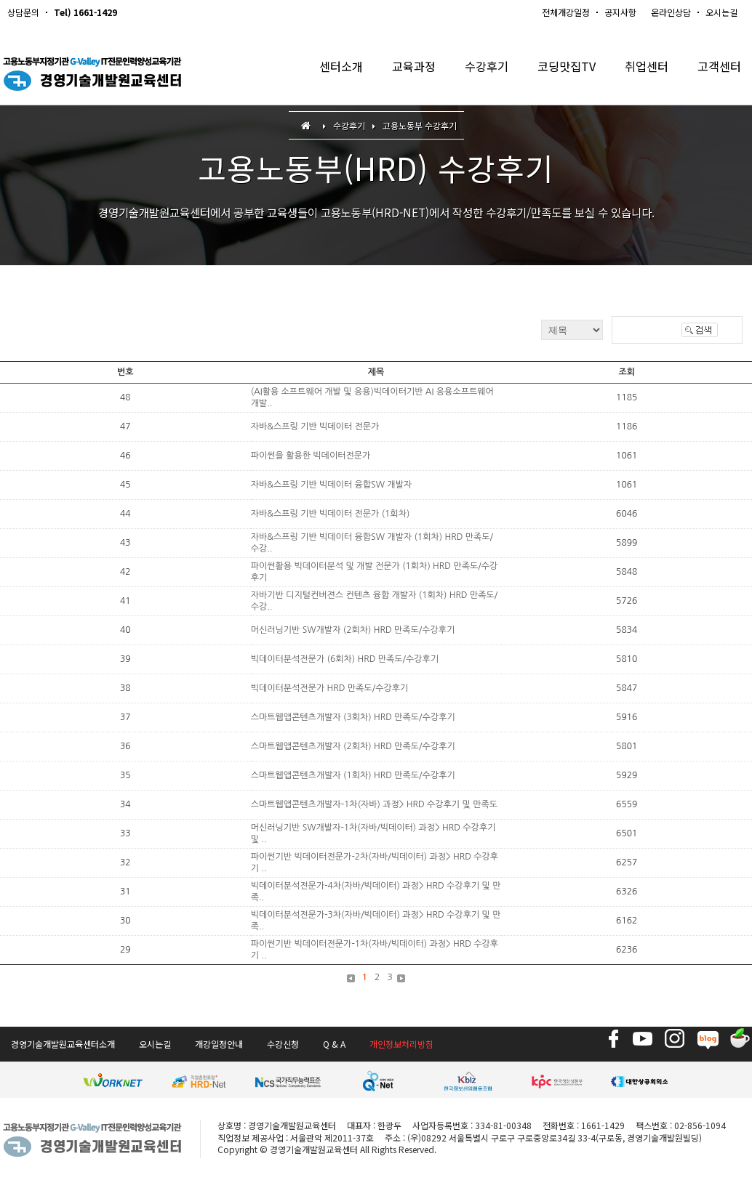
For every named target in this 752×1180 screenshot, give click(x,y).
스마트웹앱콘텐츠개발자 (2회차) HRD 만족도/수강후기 (353, 746)
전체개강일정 (566, 12)
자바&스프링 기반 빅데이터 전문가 (315, 426)
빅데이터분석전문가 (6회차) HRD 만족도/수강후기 (345, 659)
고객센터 (718, 72)
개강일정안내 (219, 1044)
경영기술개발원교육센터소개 (63, 1044)
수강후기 (475, 72)
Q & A (334, 1044)
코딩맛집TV (559, 72)
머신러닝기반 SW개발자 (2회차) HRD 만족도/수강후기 (353, 630)
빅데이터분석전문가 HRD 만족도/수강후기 (330, 688)
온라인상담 (671, 12)
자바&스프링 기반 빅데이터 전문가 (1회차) (330, 513)
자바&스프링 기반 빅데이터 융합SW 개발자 (331, 484)
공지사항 (620, 12)
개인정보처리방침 (401, 1044)
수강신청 (283, 1044)
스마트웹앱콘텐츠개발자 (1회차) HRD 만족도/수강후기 (353, 775)
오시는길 (721, 12)
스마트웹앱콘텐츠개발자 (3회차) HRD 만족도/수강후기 (353, 717)
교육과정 (400, 72)
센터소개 (324, 72)
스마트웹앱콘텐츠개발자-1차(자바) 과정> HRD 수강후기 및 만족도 (374, 804)
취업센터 (642, 72)
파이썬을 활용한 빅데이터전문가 (311, 455)
